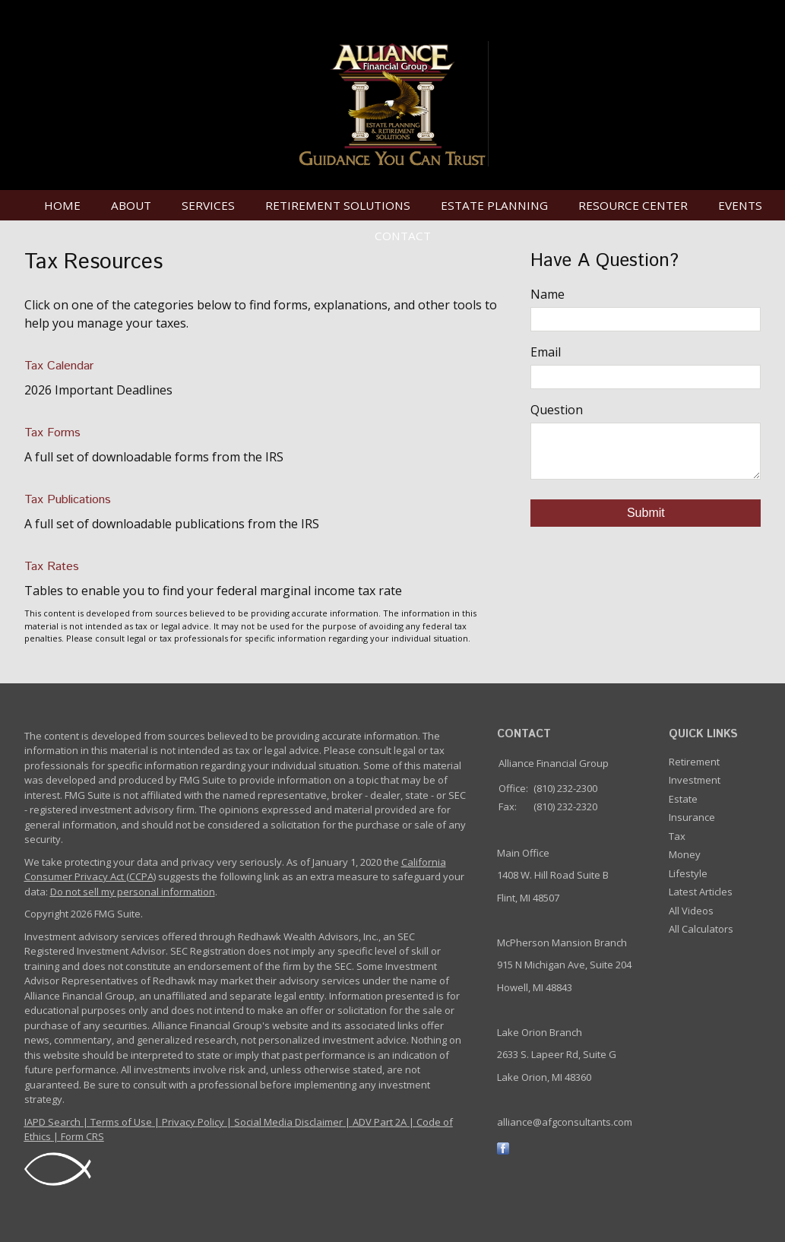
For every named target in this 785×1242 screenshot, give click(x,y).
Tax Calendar (58, 366)
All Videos (691, 910)
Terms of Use (121, 1122)
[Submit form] (645, 513)
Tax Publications (67, 500)
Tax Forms (52, 433)
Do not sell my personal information (132, 891)
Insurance (692, 817)
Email (545, 352)
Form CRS (82, 1136)
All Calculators (701, 929)
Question (556, 409)
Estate (683, 799)
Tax (677, 836)
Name (547, 294)
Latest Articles (701, 891)
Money (685, 854)
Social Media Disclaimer (288, 1122)
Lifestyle (688, 873)
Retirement (694, 761)
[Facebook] (503, 1147)
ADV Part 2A (380, 1122)
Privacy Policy (193, 1122)
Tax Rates (51, 566)
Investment (694, 780)
